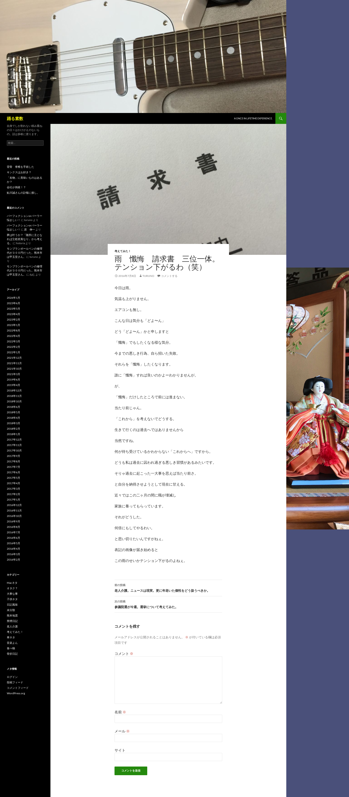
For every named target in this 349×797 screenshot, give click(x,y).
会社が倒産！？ (16, 187)
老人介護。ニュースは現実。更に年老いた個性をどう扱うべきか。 (168, 587)
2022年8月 (13, 330)
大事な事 (12, 593)
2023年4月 (13, 314)
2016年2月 (13, 559)
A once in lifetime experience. (253, 118)
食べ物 (11, 648)
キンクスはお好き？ (19, 172)
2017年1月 (13, 499)
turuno (148, 276)
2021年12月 (14, 357)
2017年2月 (13, 494)
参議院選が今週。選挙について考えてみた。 (168, 604)
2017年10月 (14, 450)
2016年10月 (14, 516)
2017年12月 (14, 439)
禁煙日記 (12, 621)
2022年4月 (13, 336)
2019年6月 (13, 379)
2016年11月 (14, 510)
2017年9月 (13, 456)
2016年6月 (13, 537)
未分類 (11, 610)
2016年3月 (13, 554)
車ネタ (11, 637)
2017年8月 (13, 461)
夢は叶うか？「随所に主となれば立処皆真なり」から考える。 (24, 239)
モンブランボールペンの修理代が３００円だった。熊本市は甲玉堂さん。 (24, 252)
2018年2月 (13, 428)
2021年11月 (14, 363)
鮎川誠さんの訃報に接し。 (23, 192)
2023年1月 (13, 325)
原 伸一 (29, 229)
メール (122, 731)
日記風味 (12, 604)
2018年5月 (13, 412)
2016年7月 (13, 532)
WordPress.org (16, 693)
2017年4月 (13, 483)
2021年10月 (14, 368)
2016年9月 (13, 521)
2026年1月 (13, 297)
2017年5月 (13, 477)
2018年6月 (13, 407)
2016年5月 (13, 543)
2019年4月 (13, 385)
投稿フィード (15, 682)
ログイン (12, 677)
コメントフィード (18, 687)
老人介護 (12, 626)
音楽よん (12, 642)
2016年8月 (13, 527)
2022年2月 (13, 346)
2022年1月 (13, 352)
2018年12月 (14, 390)
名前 (120, 712)
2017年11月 (14, 445)
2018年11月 (14, 396)
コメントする (169, 276)
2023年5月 (13, 308)
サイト (120, 750)
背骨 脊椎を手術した (20, 166)
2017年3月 (13, 488)
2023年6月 (13, 303)
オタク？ (12, 588)
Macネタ (12, 582)
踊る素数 (15, 118)
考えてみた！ (123, 251)
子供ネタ (12, 599)
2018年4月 (13, 417)
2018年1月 (13, 434)
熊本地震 (12, 615)
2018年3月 (13, 423)
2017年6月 (13, 472)
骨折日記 (12, 653)
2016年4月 (13, 548)
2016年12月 (14, 505)
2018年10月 (14, 401)
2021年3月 (13, 374)
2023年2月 (13, 319)
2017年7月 (13, 467)
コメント (124, 653)
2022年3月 (13, 341)
